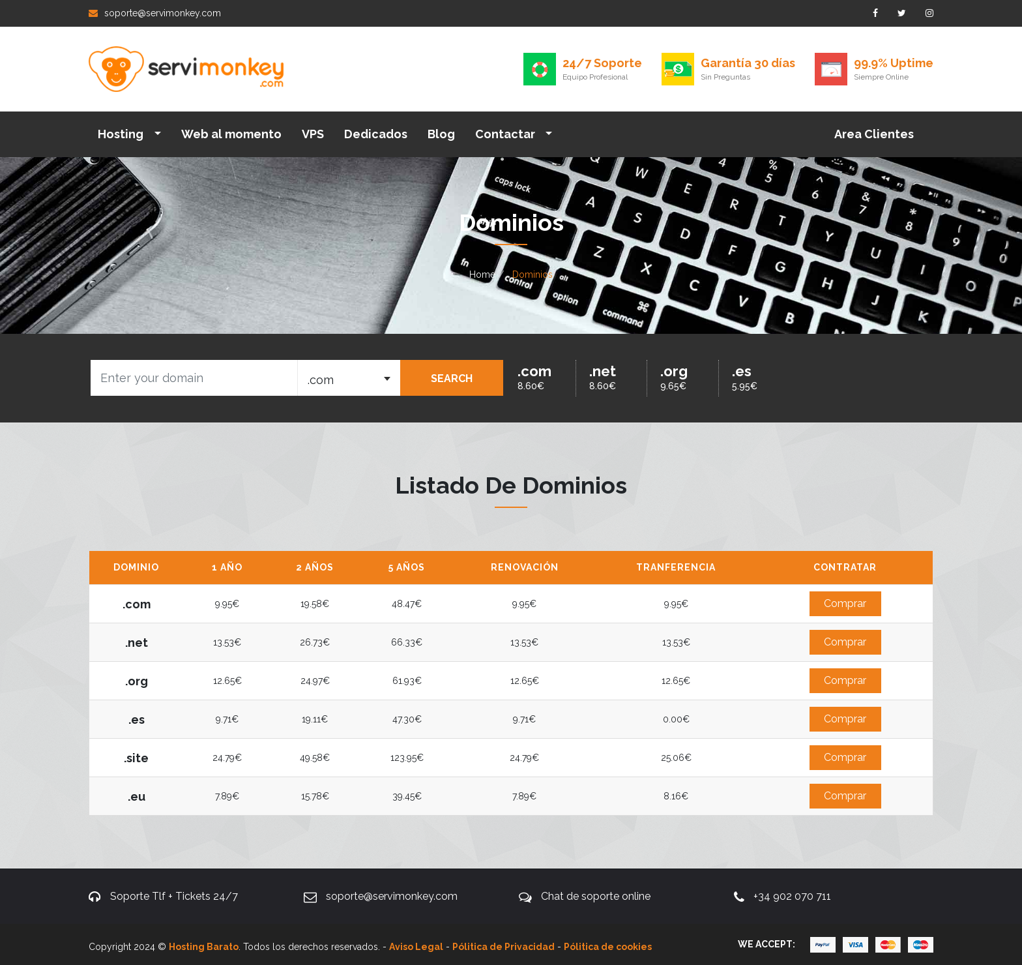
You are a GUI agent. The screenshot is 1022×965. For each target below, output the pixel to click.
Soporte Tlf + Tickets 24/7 (174, 896)
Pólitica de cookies (608, 947)
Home (482, 274)
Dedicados (375, 134)
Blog (441, 134)
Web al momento (231, 134)
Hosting (122, 134)
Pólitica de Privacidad (503, 947)
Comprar (845, 603)
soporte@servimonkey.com (155, 13)
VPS (313, 134)
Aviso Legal (416, 947)
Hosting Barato (204, 947)
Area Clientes (874, 134)
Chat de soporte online (595, 896)
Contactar (506, 134)
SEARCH (452, 378)
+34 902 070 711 (792, 896)
